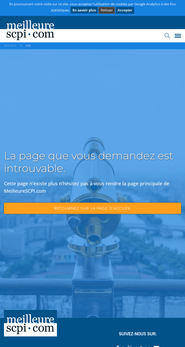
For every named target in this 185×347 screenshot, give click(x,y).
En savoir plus (84, 10)
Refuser (107, 10)
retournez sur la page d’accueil (92, 208)
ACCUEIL (10, 45)
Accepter (125, 10)
